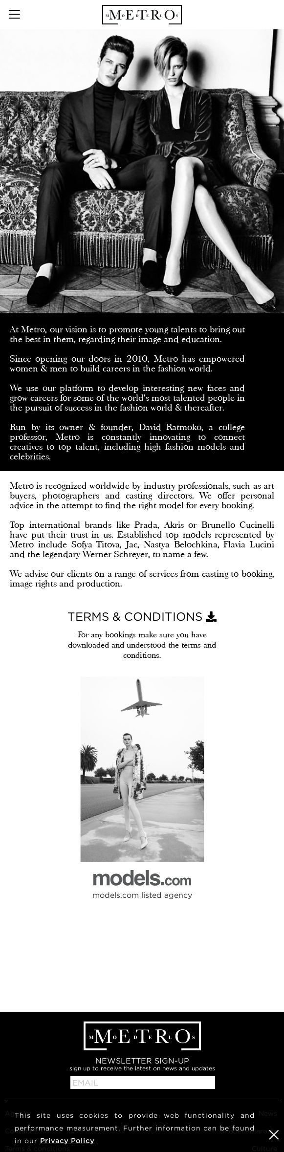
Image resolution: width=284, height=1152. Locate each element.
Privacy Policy (67, 1140)
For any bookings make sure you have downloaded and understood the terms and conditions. (142, 645)
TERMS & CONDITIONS (142, 616)
